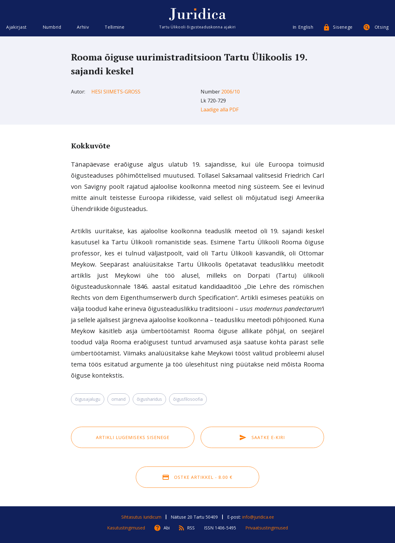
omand (118, 399)
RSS (191, 528)
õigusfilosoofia (188, 399)
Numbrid (52, 27)
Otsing (382, 27)
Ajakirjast (16, 27)
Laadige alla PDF (220, 109)
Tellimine (114, 27)
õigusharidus (149, 399)
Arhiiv (83, 27)
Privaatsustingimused (266, 528)
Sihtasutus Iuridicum (141, 517)
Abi (167, 528)
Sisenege (343, 27)
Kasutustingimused (126, 528)
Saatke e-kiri (262, 437)
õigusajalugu (87, 399)
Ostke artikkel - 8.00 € (197, 477)
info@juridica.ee (258, 517)
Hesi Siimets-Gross (115, 91)
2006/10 (230, 91)
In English (303, 27)
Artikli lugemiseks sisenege (132, 437)
